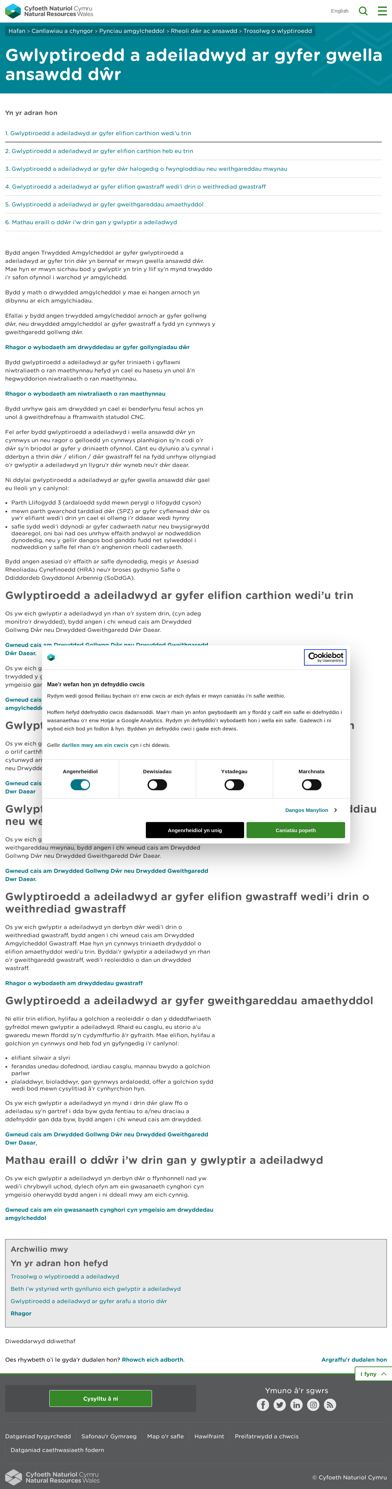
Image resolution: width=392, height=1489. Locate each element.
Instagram (313, 1405)
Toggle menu (382, 11)
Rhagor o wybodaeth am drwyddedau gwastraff (74, 983)
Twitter (280, 1405)
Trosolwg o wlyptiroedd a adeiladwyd (65, 1276)
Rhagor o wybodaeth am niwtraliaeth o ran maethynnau (85, 393)
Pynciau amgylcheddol (132, 30)
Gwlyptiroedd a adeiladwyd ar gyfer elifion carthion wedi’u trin (100, 133)
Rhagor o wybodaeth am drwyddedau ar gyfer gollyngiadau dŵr (97, 347)
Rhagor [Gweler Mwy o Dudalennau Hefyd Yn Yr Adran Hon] (21, 1313)
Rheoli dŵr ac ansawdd (204, 30)
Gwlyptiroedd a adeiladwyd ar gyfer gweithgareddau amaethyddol (108, 204)
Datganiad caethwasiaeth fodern (57, 1450)
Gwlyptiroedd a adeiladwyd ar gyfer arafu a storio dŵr (89, 1301)
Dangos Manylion (306, 810)
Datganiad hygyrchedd (38, 1436)
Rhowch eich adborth (152, 1359)
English (340, 11)
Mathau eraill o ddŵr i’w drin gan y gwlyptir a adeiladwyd (94, 222)
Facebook (263, 1405)
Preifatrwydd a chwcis (267, 1436)
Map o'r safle (165, 1436)
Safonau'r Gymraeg (109, 1436)
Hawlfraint (209, 1436)
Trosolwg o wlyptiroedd (277, 30)
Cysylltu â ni (100, 1398)
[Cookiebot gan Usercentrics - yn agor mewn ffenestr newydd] (325, 657)
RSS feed (330, 1405)
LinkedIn (296, 1405)
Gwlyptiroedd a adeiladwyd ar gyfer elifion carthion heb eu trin (102, 151)
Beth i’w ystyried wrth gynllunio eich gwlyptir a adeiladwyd (96, 1288)
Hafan (17, 30)
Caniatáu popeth (296, 830)
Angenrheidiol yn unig (195, 830)
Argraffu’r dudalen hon (354, 1359)
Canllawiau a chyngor (62, 30)
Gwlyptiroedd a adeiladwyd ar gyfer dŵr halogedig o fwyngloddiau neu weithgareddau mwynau (149, 168)
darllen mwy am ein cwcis (95, 745)
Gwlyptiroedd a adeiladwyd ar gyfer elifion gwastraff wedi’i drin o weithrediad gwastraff (139, 186)
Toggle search (363, 11)
